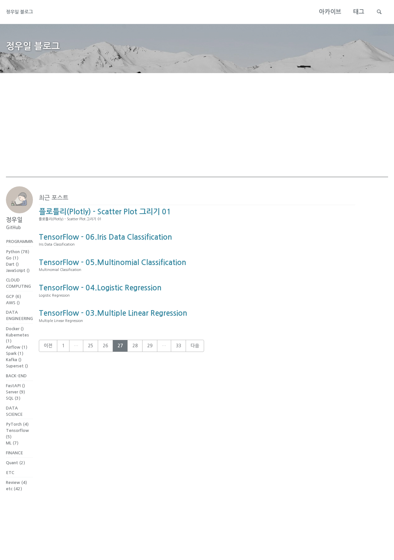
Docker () (15, 342)
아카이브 (326, 12)
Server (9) (15, 407)
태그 (354, 12)
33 (178, 378)
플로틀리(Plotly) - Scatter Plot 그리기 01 (105, 220)
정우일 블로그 (23, 12)
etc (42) (14, 510)
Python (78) (17, 261)
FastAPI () (15, 401)
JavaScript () (18, 280)
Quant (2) (15, 482)
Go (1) (12, 267)
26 (105, 378)
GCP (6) (13, 308)
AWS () (13, 314)
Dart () (12, 274)
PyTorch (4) (17, 442)
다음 (195, 378)
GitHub (13, 236)
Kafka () (13, 373)
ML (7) (12, 460)
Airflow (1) (16, 361)
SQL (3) (13, 414)
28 (135, 378)
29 (149, 378)
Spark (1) (14, 367)
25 (90, 378)
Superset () (17, 379)
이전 (48, 378)
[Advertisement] (197, 139)
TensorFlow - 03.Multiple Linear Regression (113, 343)
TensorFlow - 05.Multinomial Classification (112, 281)
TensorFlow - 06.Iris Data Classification (105, 251)
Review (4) (16, 504)
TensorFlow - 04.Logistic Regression (100, 312)
